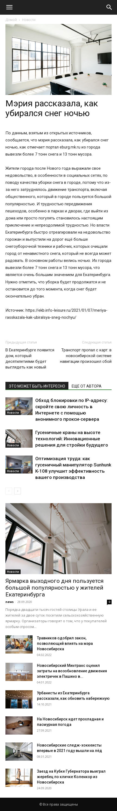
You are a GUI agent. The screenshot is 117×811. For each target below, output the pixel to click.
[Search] (109, 7)
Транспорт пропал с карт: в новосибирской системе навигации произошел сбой (86, 356)
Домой (11, 19)
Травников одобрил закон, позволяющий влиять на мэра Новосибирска (65, 643)
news (9, 602)
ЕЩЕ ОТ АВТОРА (87, 386)
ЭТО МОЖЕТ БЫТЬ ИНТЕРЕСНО (37, 386)
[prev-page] (8, 491)
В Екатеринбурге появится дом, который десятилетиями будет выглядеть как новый (29, 359)
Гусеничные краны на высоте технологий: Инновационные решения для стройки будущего (71, 439)
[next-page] (17, 491)
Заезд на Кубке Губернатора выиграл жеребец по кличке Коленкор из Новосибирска (71, 776)
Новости (29, 19)
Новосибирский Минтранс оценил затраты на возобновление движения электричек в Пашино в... (72, 671)
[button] (9, 7)
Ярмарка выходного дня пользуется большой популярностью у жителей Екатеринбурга (54, 588)
